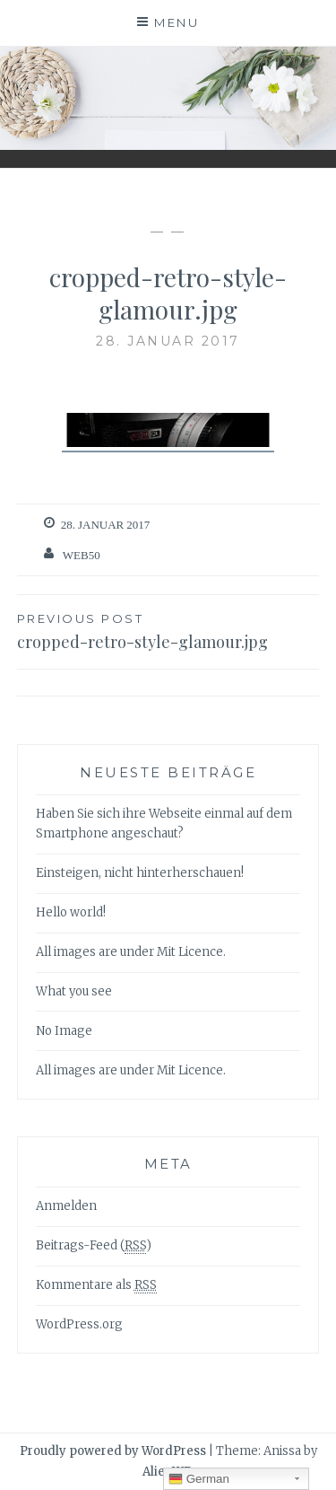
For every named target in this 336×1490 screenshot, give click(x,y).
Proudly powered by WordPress (113, 1451)
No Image (64, 1031)
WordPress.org (79, 1324)
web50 (81, 555)
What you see (74, 991)
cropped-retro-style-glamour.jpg (168, 631)
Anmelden (66, 1206)
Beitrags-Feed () (93, 1246)
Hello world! (71, 912)
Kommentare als (96, 1285)
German (198, 1479)
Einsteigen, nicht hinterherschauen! (140, 873)
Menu (176, 22)
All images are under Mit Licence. (131, 952)
